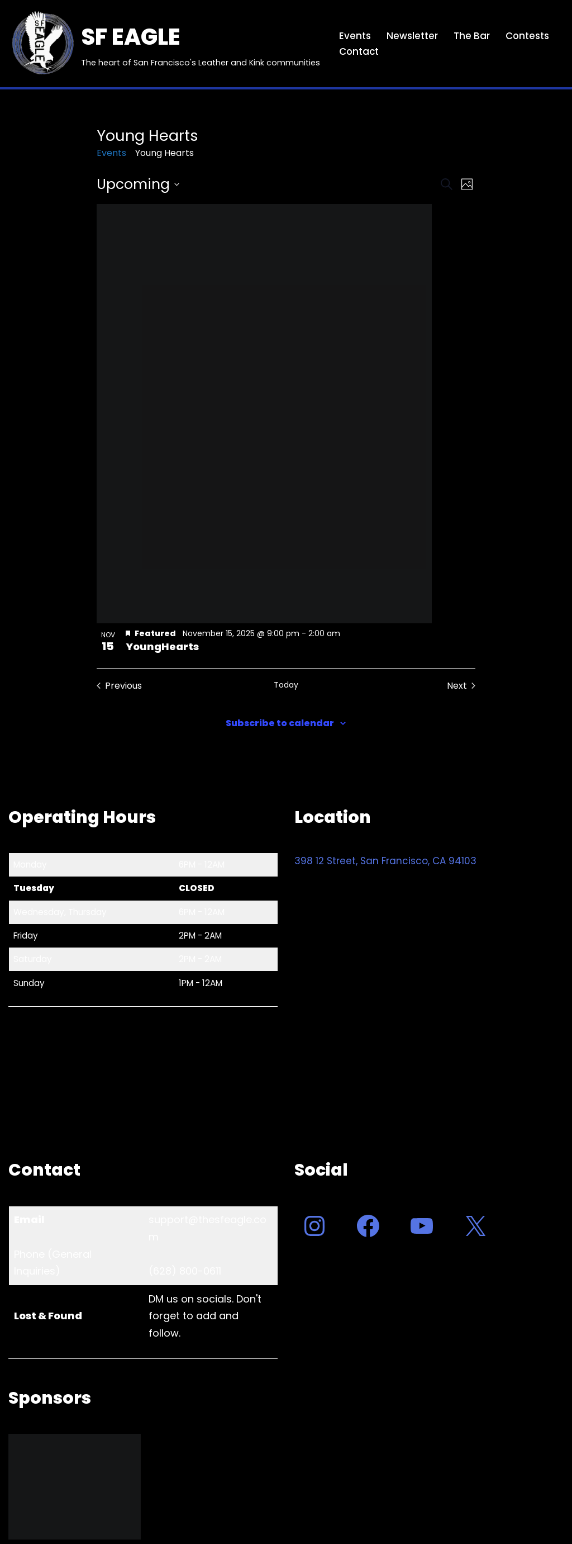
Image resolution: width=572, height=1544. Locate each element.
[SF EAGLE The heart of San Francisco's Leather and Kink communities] (164, 43)
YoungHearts (162, 646)
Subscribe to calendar (280, 723)
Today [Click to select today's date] (286, 685)
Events (355, 35)
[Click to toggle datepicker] (138, 184)
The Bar (472, 35)
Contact (359, 51)
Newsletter (412, 35)
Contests (528, 35)
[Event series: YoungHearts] (347, 633)
